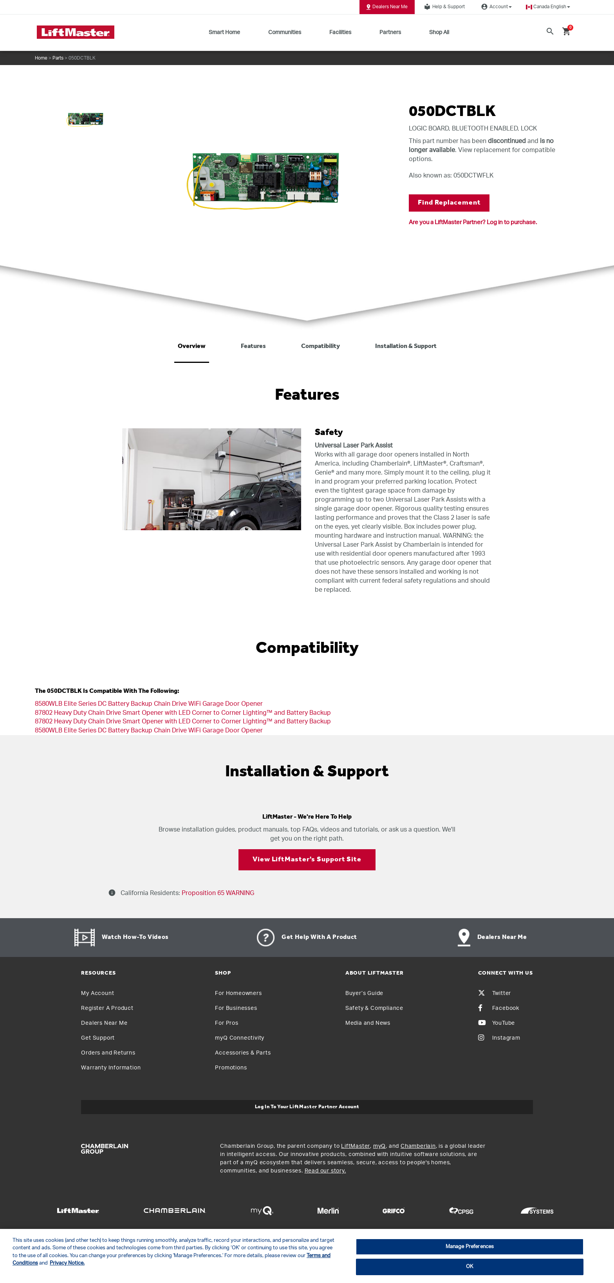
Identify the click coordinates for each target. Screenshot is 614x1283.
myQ (379, 1146)
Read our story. (325, 1171)
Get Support (98, 1038)
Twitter (494, 993)
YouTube (496, 1023)
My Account (97, 993)
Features (253, 346)
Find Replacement (449, 203)
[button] (548, 7)
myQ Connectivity (239, 1038)
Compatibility (320, 346)
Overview (192, 346)
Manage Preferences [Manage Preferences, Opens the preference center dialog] (470, 1246)
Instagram (499, 1038)
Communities (284, 32)
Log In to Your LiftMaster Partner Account (307, 1106)
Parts (57, 58)
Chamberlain (418, 1146)
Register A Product (107, 1008)
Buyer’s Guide (364, 993)
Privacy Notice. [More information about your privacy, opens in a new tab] (67, 1263)
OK (469, 1266)
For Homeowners (238, 993)
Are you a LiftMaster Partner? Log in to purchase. (473, 222)
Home (41, 58)
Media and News (367, 1023)
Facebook (498, 1008)
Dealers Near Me (387, 7)
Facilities (340, 32)
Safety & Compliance (374, 1008)
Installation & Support (406, 346)
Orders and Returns (108, 1053)
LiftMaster (355, 1146)
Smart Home (224, 32)
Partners (390, 32)
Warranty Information (111, 1068)
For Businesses (236, 1008)
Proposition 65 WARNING (217, 893)
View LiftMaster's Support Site (307, 859)
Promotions (231, 1068)
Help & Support (443, 6)
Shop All (439, 32)
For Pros (226, 1023)
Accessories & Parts (243, 1053)
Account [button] (495, 6)
